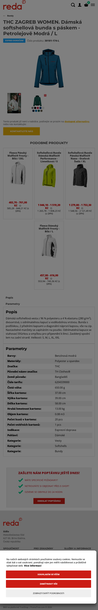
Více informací (32, 565)
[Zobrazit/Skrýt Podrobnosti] (48, 593)
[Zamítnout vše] (48, 584)
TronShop (24, 607)
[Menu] (92, 5)
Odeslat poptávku (49, 500)
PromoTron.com (37, 607)
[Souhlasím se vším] (48, 574)
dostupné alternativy (77, 121)
